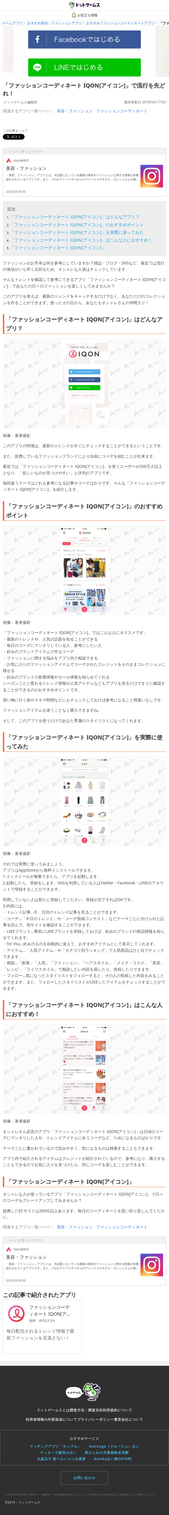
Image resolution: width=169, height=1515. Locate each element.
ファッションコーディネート (122, 111)
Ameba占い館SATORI (113, 1458)
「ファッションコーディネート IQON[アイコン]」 (58, 247)
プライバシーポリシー (95, 1419)
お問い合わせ (84, 1477)
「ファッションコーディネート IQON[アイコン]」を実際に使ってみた (77, 232)
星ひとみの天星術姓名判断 (107, 1452)
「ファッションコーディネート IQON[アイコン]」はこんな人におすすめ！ (81, 240)
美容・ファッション (74, 111)
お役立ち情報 (84, 15)
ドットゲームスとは (53, 1410)
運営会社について (128, 1419)
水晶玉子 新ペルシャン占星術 (61, 1458)
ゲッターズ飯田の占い (58, 1452)
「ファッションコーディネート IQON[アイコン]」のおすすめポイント (77, 224)
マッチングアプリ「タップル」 (55, 1446)
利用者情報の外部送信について (51, 1419)
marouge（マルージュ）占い (114, 1446)
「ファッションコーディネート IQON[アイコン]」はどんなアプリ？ (75, 216)
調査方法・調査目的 (86, 1410)
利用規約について (117, 1410)
